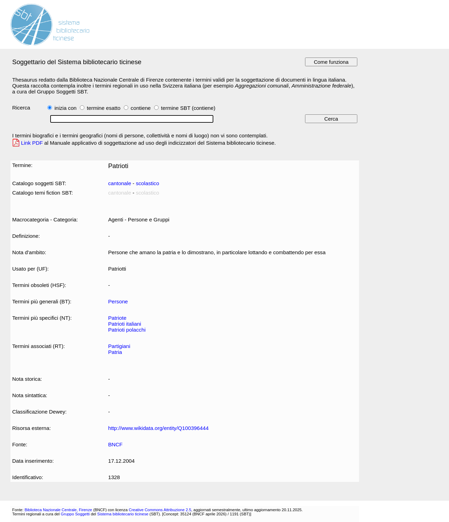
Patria (115, 352)
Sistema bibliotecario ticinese (123, 514)
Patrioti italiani (124, 324)
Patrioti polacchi (126, 330)
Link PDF (32, 143)
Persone (118, 301)
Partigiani (119, 346)
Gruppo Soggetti (75, 514)
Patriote (117, 318)
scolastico (147, 183)
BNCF (115, 444)
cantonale (119, 183)
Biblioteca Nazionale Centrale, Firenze (58, 510)
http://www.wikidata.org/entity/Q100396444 (158, 428)
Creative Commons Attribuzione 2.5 (160, 510)
